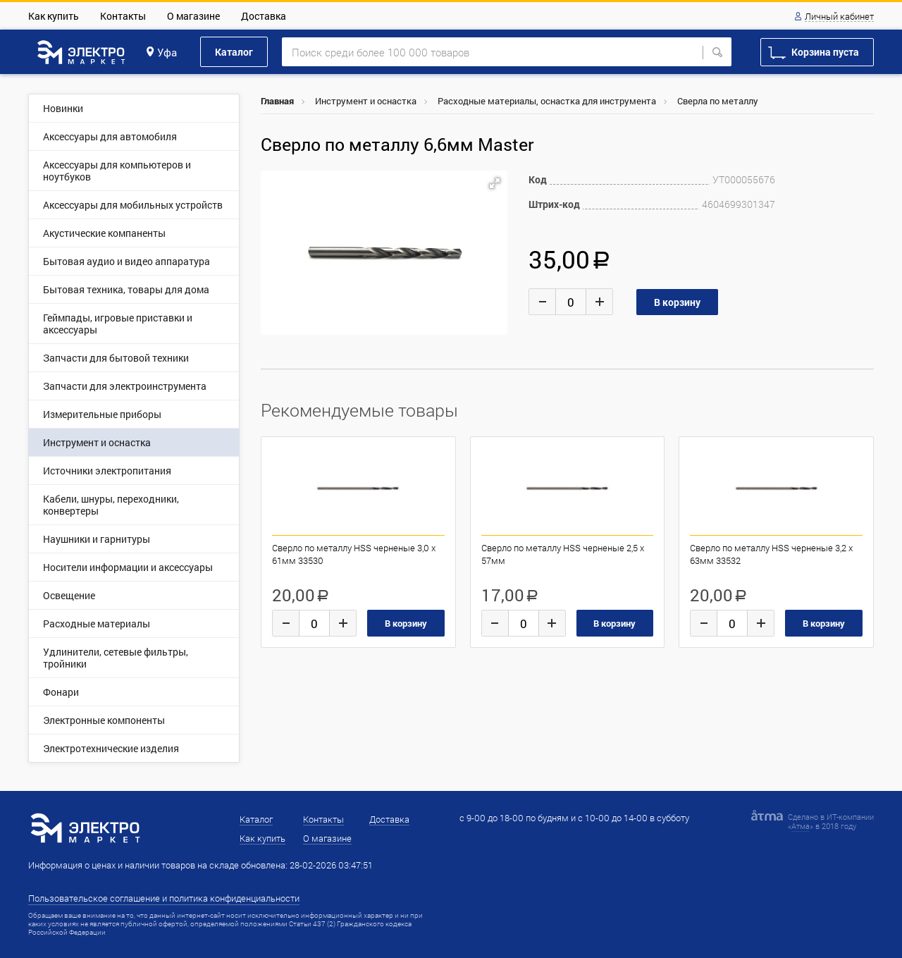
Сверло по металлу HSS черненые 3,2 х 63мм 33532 (771, 554)
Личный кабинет (839, 17)
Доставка (263, 16)
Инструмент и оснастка (365, 100)
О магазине (193, 16)
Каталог (234, 52)
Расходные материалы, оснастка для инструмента (547, 100)
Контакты (123, 16)
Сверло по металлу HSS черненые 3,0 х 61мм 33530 (353, 554)
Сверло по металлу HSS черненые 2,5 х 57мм (562, 554)
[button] (494, 183)
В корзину (406, 623)
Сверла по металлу (717, 100)
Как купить (53, 16)
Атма (800, 826)
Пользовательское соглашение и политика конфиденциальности (163, 898)
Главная (277, 100)
